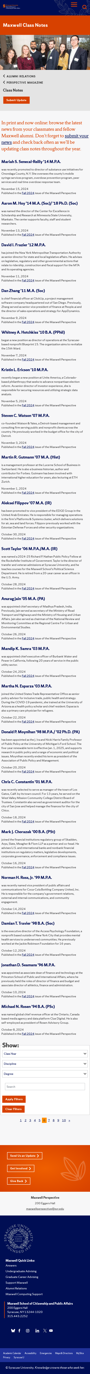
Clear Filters (13, 1109)
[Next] (69, 1120)
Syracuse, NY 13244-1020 (25, 1312)
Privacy (6, 1357)
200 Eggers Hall (17, 1308)
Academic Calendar (12, 1353)
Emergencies (46, 1353)
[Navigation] (74, 7)
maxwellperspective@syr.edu (45, 1209)
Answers (11, 1265)
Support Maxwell (17, 1283)
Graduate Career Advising (22, 1277)
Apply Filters (14, 1099)
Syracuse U (19, 1357)
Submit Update (16, 100)
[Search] (84, 7)
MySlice (80, 1353)
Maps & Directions (64, 1353)
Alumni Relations (19, 76)
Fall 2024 (28, 193)
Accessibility (30, 1353)
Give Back (18, 1181)
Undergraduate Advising (21, 1271)
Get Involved (20, 1168)
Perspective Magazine (23, 82)
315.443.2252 (17, 1316)
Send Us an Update (24, 1156)
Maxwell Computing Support (24, 1294)
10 (64, 1120)
